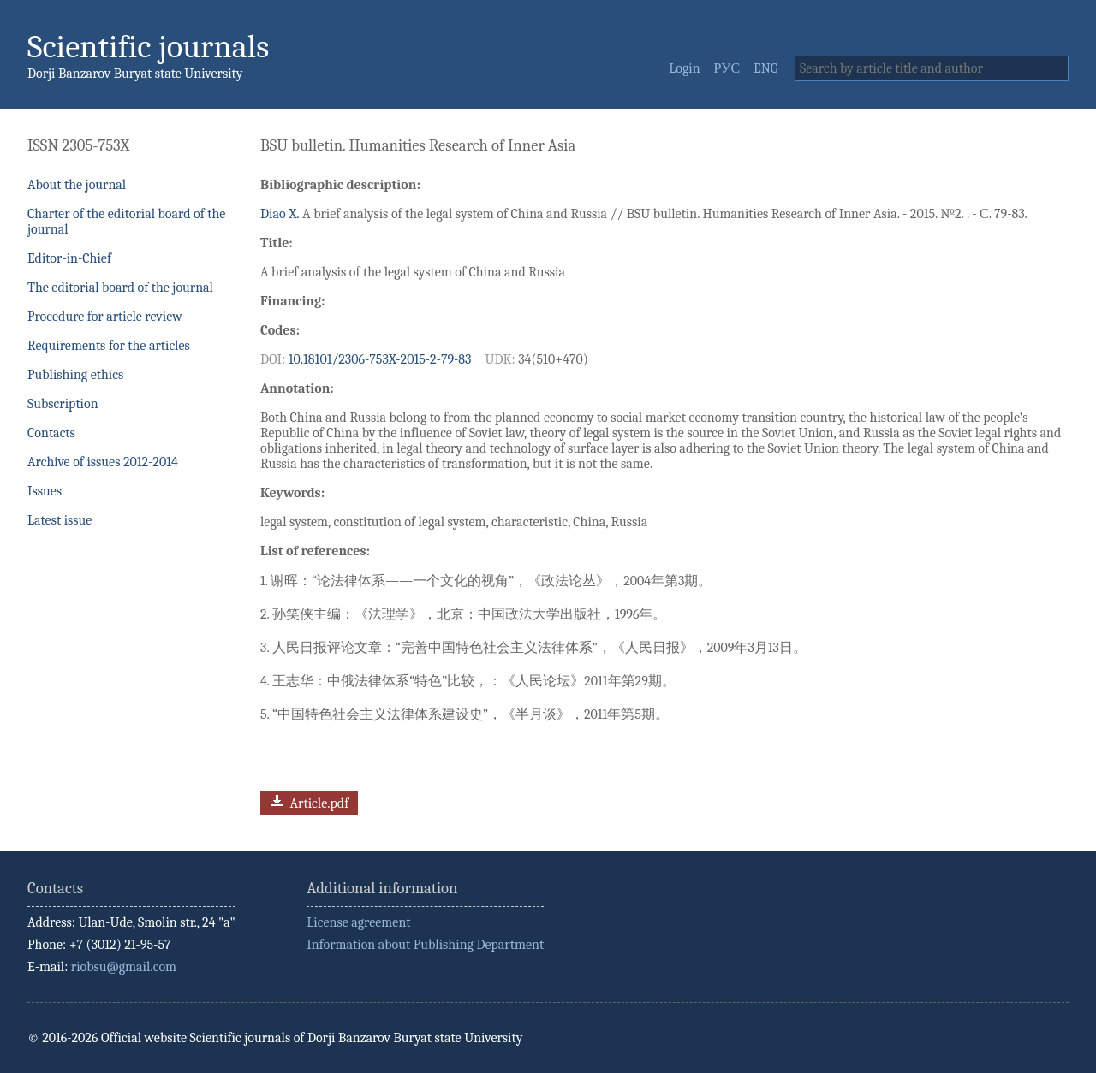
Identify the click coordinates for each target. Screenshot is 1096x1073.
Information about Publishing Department (425, 944)
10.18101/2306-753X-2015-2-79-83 (380, 359)
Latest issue (59, 520)
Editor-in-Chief (69, 258)
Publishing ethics (75, 374)
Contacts (51, 433)
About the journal (76, 185)
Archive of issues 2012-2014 (102, 462)
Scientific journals (148, 46)
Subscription (62, 404)
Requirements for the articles (108, 345)
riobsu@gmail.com (123, 967)
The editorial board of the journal (120, 287)
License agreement (358, 922)
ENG (765, 68)
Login (684, 68)
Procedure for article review (104, 316)
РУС (727, 68)
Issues (44, 491)
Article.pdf (307, 801)
